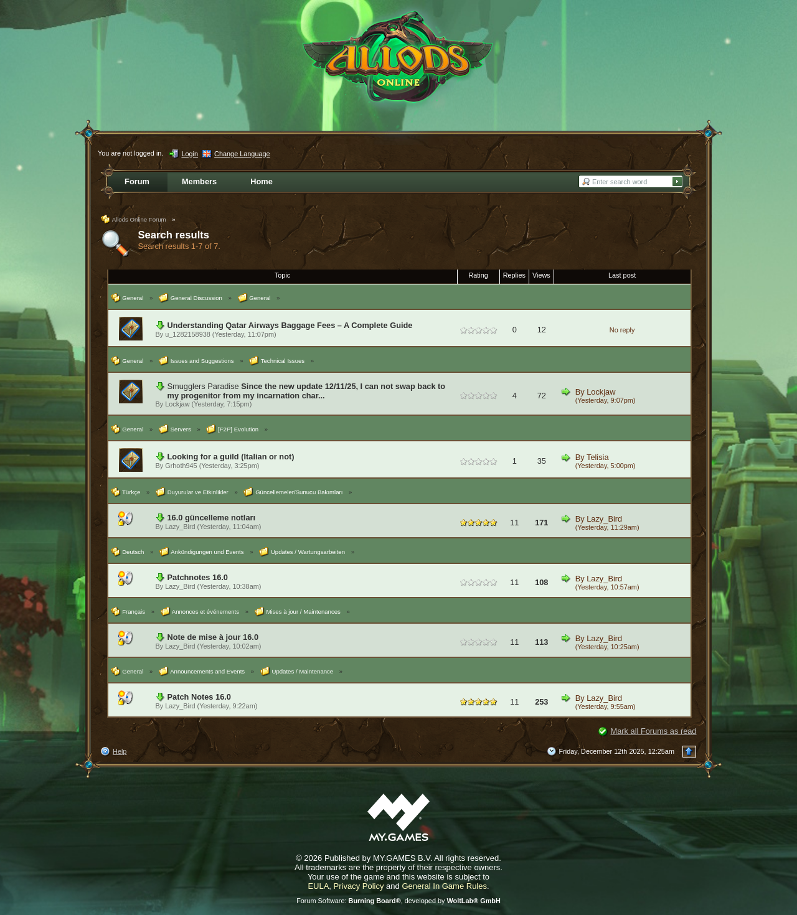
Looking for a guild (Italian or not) (231, 456)
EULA (318, 886)
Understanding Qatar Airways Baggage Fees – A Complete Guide (290, 325)
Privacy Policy (359, 886)
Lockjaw (177, 404)
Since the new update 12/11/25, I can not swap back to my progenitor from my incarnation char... (306, 391)
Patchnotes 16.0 (197, 577)
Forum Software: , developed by (398, 900)
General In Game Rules (444, 886)
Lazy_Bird (180, 526)
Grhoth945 (181, 465)
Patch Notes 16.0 (199, 697)
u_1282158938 (187, 334)
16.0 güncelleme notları (211, 517)
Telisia (598, 457)
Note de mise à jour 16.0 (213, 637)
